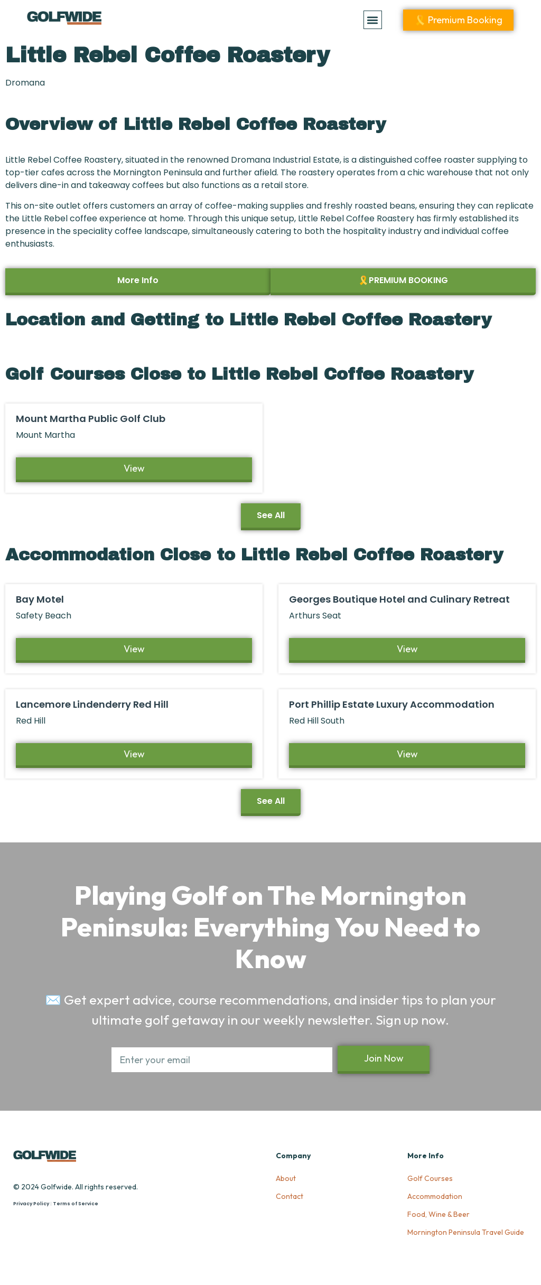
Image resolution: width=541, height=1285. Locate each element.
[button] (372, 20)
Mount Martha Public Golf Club (90, 418)
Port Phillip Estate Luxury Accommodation (392, 704)
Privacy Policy (31, 1203)
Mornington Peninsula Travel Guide (465, 1232)
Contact (289, 1196)
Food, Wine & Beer (438, 1214)
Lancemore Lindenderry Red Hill (92, 704)
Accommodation (434, 1196)
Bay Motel (40, 599)
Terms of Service (75, 1203)
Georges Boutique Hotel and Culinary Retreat (399, 599)
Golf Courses (430, 1178)
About (286, 1178)
